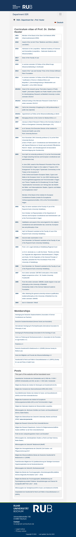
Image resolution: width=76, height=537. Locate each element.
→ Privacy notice (20, 531)
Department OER (20, 14)
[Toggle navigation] (60, 14)
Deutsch (60, 22)
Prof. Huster (39, 20)
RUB (18, 20)
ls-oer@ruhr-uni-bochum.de (24, 524)
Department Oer (27, 20)
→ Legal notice (19, 529)
